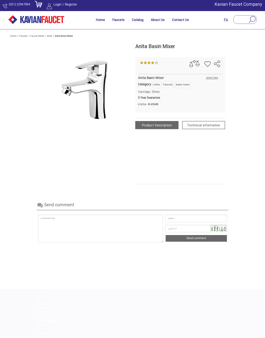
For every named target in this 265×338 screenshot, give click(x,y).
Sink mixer (74, 312)
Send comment (196, 238)
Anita (156, 84)
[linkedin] (119, 323)
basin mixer (183, 84)
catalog (41, 312)
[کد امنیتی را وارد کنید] (196, 228)
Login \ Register (71, 6)
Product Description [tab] (157, 125)
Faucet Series (44, 304)
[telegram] (137, 323)
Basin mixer (75, 300)
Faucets (168, 84)
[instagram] (102, 323)
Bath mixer (74, 308)
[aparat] (154, 323)
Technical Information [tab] (203, 125)
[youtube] (171, 323)
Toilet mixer (75, 304)
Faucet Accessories (47, 308)
